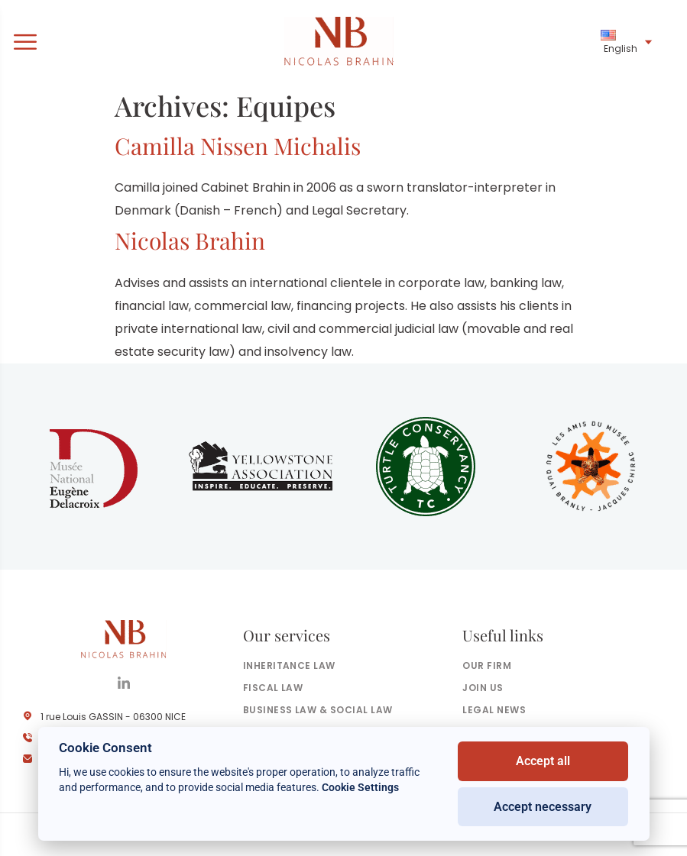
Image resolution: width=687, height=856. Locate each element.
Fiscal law (273, 687)
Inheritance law (289, 665)
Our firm (486, 665)
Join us (482, 687)
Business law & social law (318, 709)
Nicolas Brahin (190, 240)
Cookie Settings (360, 787)
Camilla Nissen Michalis (238, 146)
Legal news (494, 709)
